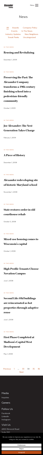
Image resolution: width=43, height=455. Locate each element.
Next (21, 372)
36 (39, 369)
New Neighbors (31, 34)
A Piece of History (14, 155)
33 (23, 369)
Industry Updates (13, 34)
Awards (15, 28)
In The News (27, 31)
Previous (7, 369)
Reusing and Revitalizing (19, 52)
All (7, 28)
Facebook (6, 413)
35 (34, 369)
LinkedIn (5, 416)
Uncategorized (29, 37)
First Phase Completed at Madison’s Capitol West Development (19, 342)
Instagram (6, 419)
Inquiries (5, 397)
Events (14, 31)
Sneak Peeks (13, 37)
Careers (6, 402)
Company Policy (30, 28)
